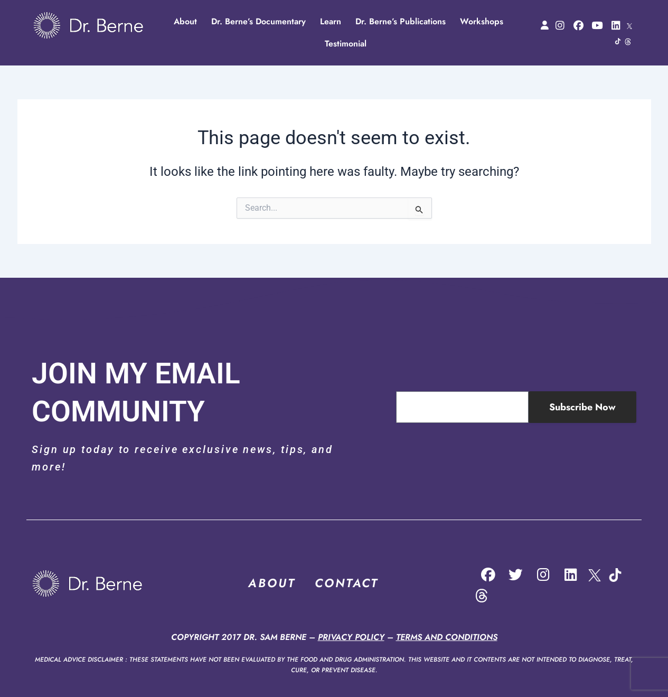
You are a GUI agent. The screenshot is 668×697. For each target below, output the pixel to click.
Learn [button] (330, 21)
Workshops (481, 21)
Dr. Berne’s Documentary (258, 21)
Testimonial (345, 43)
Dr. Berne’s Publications (400, 21)
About (185, 21)
